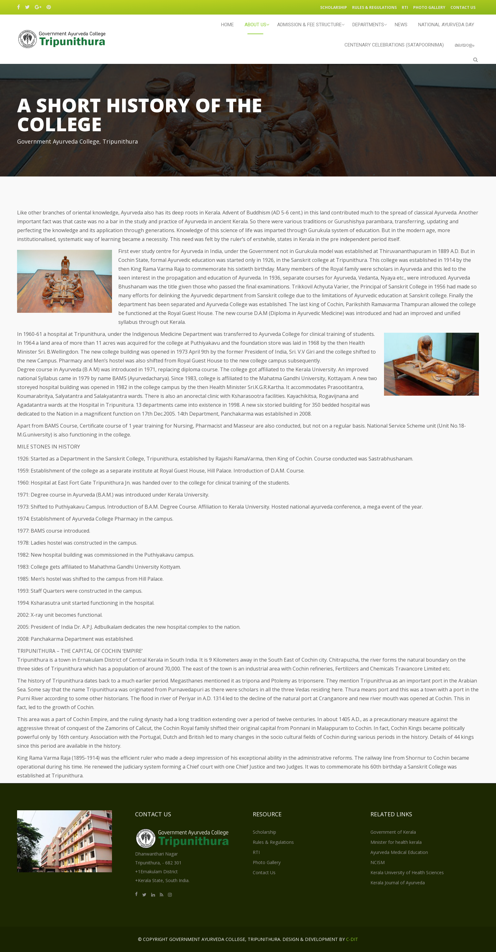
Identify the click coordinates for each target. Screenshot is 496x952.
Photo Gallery (429, 7)
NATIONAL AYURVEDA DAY (446, 25)
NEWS (401, 25)
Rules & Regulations (374, 7)
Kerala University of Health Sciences (407, 872)
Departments (368, 25)
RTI (405, 7)
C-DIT (352, 939)
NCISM (377, 862)
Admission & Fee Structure (309, 25)
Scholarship (333, 7)
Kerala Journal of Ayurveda (397, 883)
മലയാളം (464, 45)
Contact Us (462, 7)
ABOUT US (255, 25)
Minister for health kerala (396, 842)
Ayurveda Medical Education (399, 852)
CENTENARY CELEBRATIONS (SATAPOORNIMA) (394, 45)
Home (227, 25)
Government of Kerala (393, 832)
